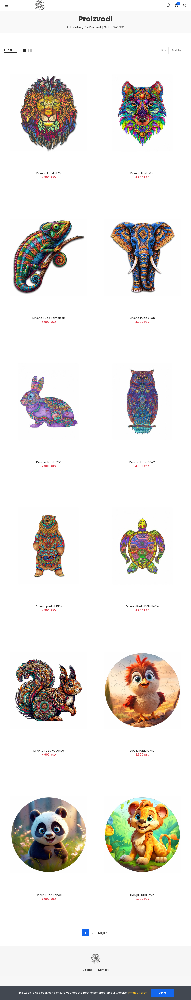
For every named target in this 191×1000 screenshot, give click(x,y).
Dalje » (102, 933)
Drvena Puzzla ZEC (48, 462)
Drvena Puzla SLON (142, 318)
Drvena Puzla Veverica (48, 751)
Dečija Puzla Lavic (142, 895)
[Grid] (24, 50)
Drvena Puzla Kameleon (48, 318)
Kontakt (103, 969)
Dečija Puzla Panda (49, 895)
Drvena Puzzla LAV (48, 173)
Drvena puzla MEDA (49, 606)
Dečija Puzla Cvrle (142, 751)
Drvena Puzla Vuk (142, 173)
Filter (8, 50)
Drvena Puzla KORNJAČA (142, 606)
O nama (87, 969)
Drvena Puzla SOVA (142, 462)
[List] (30, 50)
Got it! (162, 993)
